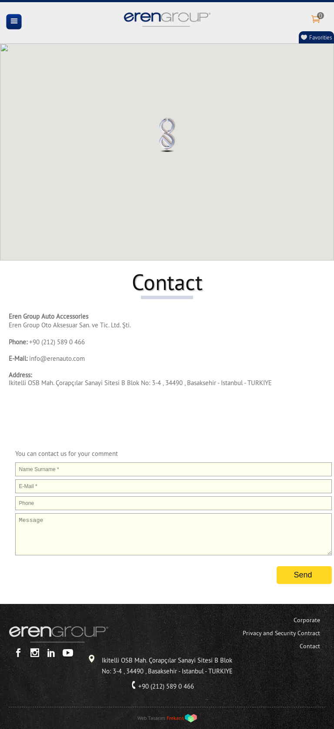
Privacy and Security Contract (281, 633)
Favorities (320, 37)
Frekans (175, 718)
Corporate (307, 620)
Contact (310, 646)
